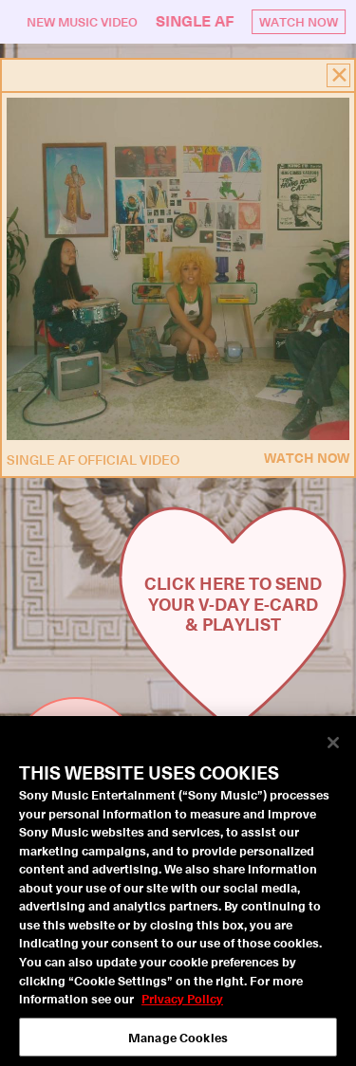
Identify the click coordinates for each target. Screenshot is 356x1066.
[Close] (333, 748)
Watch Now (299, 21)
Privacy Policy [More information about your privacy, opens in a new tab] (182, 1003)
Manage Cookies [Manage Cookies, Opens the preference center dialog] (178, 1042)
